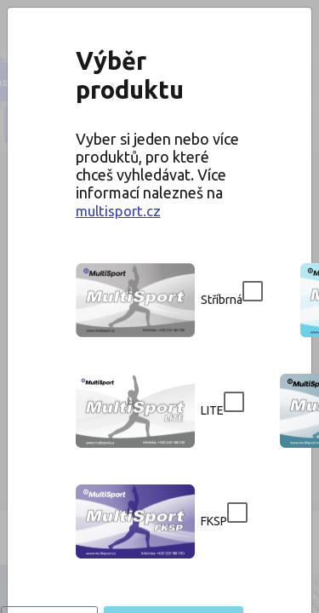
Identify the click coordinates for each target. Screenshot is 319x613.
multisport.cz (160, 167)
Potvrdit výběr (160, 522)
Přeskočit (159, 481)
